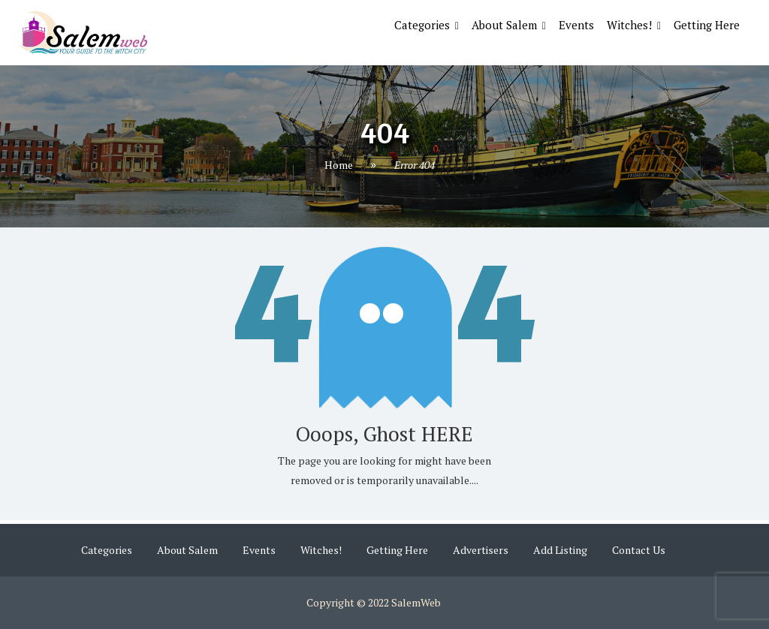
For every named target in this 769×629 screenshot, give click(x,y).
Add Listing (560, 550)
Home (338, 165)
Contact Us (638, 550)
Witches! (629, 24)
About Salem (504, 24)
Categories (422, 24)
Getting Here (707, 24)
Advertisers (480, 550)
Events (576, 24)
